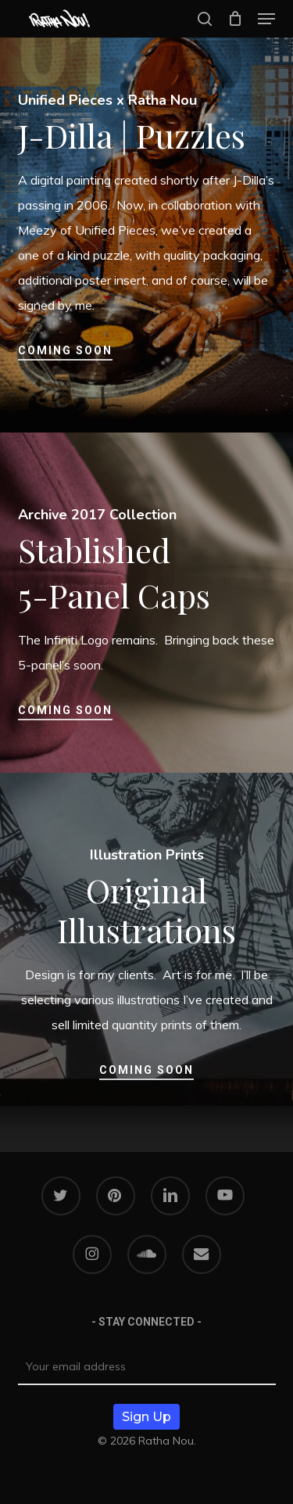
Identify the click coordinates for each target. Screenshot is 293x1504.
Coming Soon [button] (65, 350)
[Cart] (235, 18)
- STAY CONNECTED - (146, 1322)
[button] (266, 19)
